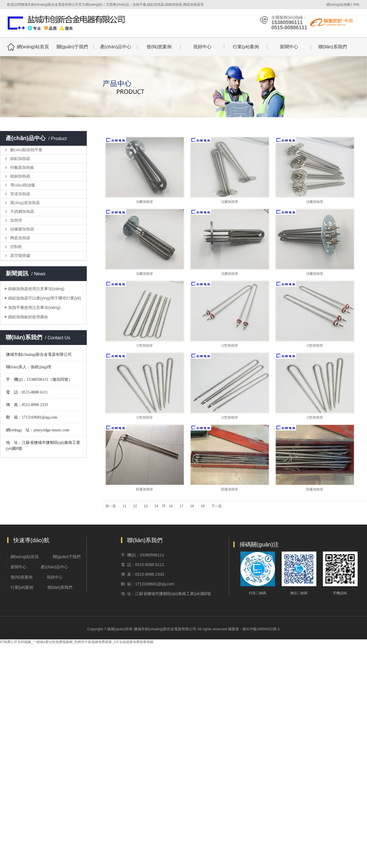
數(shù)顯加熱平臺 (26, 150)
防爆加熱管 (144, 489)
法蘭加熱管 (144, 202)
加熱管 (16, 220)
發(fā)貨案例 (159, 46)
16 (171, 506)
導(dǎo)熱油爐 (22, 185)
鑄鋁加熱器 (20, 159)
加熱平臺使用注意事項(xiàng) (34, 307)
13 (145, 506)
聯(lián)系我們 (332, 46)
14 (156, 506)
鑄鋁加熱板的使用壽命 (28, 317)
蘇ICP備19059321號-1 (261, 629)
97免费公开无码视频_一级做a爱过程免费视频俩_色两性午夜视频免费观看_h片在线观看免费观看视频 (76, 642)
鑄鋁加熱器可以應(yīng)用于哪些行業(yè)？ (44, 298)
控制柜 (16, 247)
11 (124, 506)
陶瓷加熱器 (20, 238)
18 (192, 506)
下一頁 (216, 506)
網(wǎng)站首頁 (33, 46)
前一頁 (111, 506)
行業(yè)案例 (246, 46)
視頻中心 (202, 46)
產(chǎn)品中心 (115, 46)
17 (181, 506)
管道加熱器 (20, 194)
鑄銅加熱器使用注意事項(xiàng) (36, 288)
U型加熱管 (145, 346)
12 (135, 506)
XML (356, 5)
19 (203, 506)
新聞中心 (289, 46)
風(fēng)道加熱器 (25, 203)
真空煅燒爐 (20, 255)
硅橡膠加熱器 (22, 229)
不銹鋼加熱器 (22, 211)
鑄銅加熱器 (20, 176)
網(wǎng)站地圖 (338, 5)
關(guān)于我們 (72, 46)
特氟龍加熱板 (22, 167)
